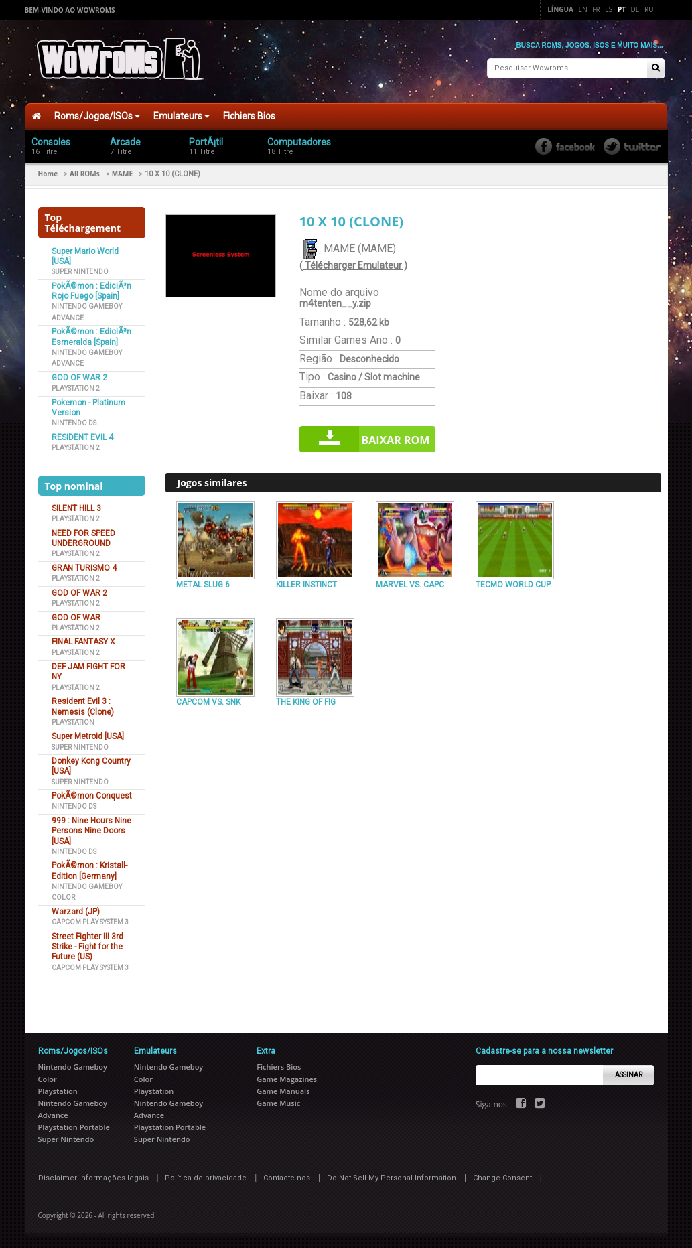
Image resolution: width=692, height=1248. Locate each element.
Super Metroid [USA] (88, 735)
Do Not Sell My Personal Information (391, 1176)
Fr (596, 9)
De (635, 9)
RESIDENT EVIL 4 (82, 436)
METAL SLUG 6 (203, 583)
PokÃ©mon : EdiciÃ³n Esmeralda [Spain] (91, 335)
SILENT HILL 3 (76, 507)
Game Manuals (283, 1090)
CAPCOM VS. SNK (208, 700)
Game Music (278, 1102)
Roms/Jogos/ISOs (97, 114)
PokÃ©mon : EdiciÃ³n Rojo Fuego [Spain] (91, 289)
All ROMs (85, 172)
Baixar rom (396, 438)
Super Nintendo (80, 270)
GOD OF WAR (76, 615)
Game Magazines (287, 1077)
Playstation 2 (76, 387)
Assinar (628, 1073)
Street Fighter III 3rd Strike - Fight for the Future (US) (87, 945)
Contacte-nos (286, 1176)
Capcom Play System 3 (90, 920)
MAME (122, 172)
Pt (622, 9)
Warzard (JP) (76, 910)
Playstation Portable (74, 1126)
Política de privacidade (206, 1176)
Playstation (73, 721)
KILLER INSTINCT (306, 583)
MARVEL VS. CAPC (410, 583)
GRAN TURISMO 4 (84, 566)
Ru (648, 9)
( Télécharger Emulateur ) (353, 264)
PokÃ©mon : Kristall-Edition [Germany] (89, 869)
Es (608, 9)
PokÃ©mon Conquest (92, 794)
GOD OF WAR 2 (79, 376)
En (583, 9)
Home (48, 172)
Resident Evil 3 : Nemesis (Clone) (83, 705)
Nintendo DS (74, 421)
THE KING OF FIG (306, 700)
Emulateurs (181, 114)
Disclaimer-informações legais (93, 1176)
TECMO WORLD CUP (513, 583)
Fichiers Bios (249, 114)
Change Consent (502, 1176)
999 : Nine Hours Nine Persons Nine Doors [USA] (91, 830)
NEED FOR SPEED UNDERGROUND (83, 537)
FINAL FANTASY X (83, 640)
